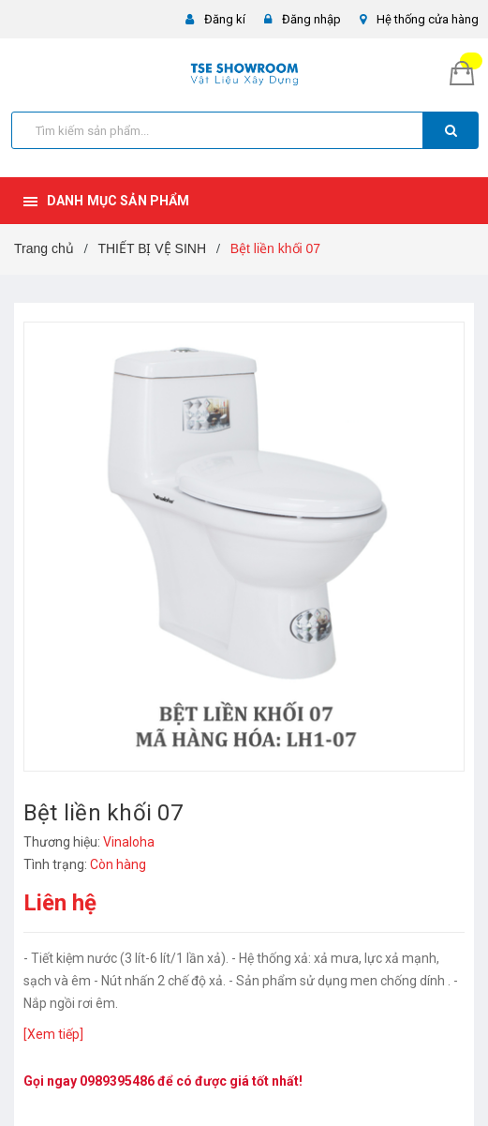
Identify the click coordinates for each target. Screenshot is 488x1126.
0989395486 (117, 1080)
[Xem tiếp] (53, 1034)
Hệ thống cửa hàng (428, 19)
